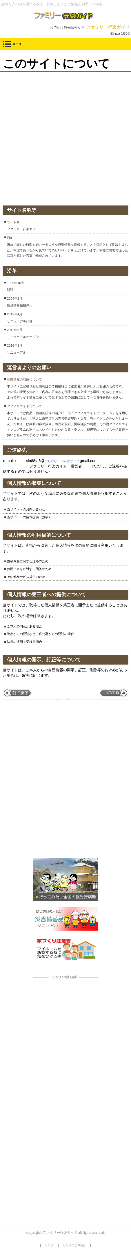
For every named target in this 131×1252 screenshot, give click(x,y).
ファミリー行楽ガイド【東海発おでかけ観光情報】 (65, 15)
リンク (49, 1245)
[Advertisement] (65, 137)
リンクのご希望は (74, 1245)
